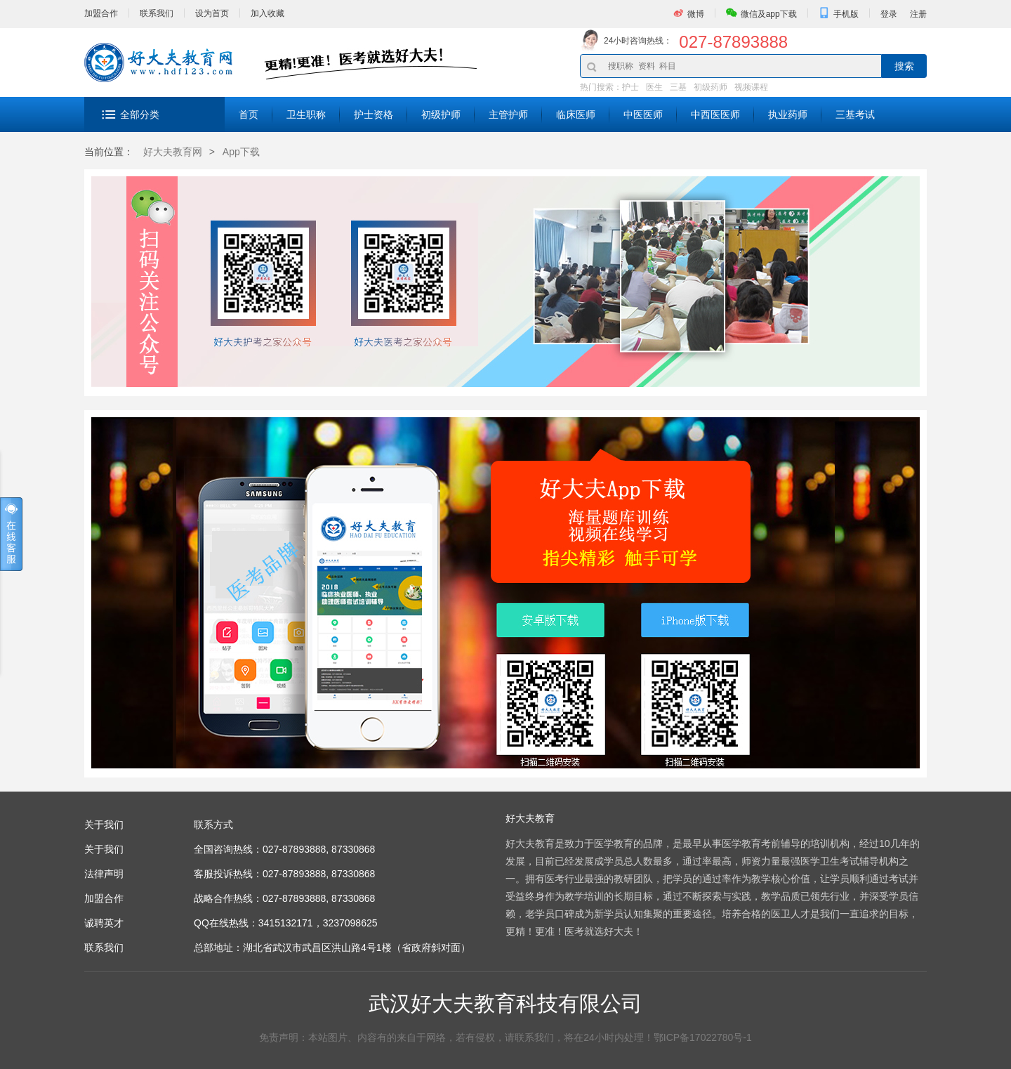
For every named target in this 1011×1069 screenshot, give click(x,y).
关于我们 (104, 849)
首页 (248, 114)
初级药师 (710, 87)
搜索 (904, 66)
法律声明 (104, 873)
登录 (888, 14)
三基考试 (855, 114)
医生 (654, 87)
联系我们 (156, 13)
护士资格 (373, 114)
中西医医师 (715, 114)
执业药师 (787, 114)
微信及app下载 (769, 14)
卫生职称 (306, 114)
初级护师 (441, 114)
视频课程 (751, 87)
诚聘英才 (104, 923)
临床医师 (575, 114)
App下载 (241, 151)
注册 (918, 14)
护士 (630, 87)
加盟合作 (101, 13)
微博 (695, 14)
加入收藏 (267, 13)
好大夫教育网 (172, 151)
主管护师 (508, 114)
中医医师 (643, 114)
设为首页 (212, 13)
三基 (678, 87)
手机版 (846, 14)
